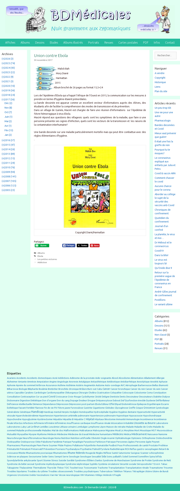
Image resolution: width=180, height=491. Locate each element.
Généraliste (13, 412)
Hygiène (113, 412)
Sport (40, 460)
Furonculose (77, 407)
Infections (28, 423)
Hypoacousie (135, 415)
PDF (145, 42)
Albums (25, 42)
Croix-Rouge (74, 396)
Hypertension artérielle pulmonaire (71, 415)
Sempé (58, 456)
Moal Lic (119, 430)
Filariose (39, 407)
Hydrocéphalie (101, 412)
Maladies (46, 430)
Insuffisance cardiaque (79, 423)
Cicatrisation (103, 392)
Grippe (139, 407)
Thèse (60, 467)
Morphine (129, 430)
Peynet (155, 441)
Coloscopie (128, 392)
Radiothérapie (117, 449)
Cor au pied (42, 396)
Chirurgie (83, 392)
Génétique (25, 412)
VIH (82, 475)
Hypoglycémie (29, 419)
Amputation (43, 381)
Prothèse (163, 445)
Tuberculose (106, 471)
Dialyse (166, 396)
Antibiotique (113, 381)
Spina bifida (155, 456)
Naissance (152, 434)
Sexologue (85, 456)
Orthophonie (148, 438)
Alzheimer (12, 381)
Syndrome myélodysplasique (50, 464)
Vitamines (89, 475)
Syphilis (94, 464)
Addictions (63, 378)
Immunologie (133, 419)
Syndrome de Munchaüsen (116, 460)
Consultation (13, 396)
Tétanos (127, 471)
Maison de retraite (116, 426)
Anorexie (73, 381)
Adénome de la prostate (82, 378)
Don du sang (63, 400)
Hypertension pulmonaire (103, 415)
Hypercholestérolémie (27, 415)
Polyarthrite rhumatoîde (96, 445)
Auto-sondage (112, 385)
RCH (127, 449)
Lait (29, 426)
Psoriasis (60, 449)
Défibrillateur (163, 400)
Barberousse (145, 385)
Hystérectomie (44, 419)
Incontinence (146, 419)
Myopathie (22, 434)
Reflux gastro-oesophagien (144, 449)
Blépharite (33, 389)
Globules (109, 407)
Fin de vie (49, 407)
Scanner (144, 453)
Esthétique (12, 407)
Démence (37, 404)
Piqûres (68, 445)
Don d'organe (49, 400)
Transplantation (116, 467)
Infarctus (18, 423)
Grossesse (149, 407)
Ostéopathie (13, 441)
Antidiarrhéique (128, 381)
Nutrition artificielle (81, 438)
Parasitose (89, 441)
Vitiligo (99, 475)
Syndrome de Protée (141, 460)
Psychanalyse (73, 449)
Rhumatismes (60, 453)
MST (153, 430)
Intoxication (117, 423)
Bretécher (53, 389)
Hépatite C (79, 419)
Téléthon (118, 471)
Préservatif (37, 449)
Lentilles (44, 426)
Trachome (103, 467)
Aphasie (163, 381)
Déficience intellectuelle (19, 404)
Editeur (105, 404)
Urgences (12, 475)
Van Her (54, 475)
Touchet (74, 467)
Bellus (155, 385)
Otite (38, 441)
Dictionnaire (13, 400)
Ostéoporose (28, 441)
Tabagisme (13, 467)
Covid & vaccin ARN (165, 173)
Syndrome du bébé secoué (20, 464)
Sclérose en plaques (17, 456)
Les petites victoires (47, 259)
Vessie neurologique (69, 475)
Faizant (22, 407)
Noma (57, 438)
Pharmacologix (163, 120)
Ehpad (118, 404)
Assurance (51, 385)
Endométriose (129, 404)
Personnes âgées (125, 441)
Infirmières (60, 423)
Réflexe (107, 453)
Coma (150, 392)
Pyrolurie (105, 449)
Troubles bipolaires (17, 471)
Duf (123, 400)
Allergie (160, 378)
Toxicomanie (90, 467)
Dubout (116, 400)
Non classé (161, 334)
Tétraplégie (138, 471)
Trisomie (168, 467)
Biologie (23, 389)
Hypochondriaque (152, 415)
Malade (130, 426)
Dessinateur (132, 396)
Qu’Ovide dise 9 (163, 268)
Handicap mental (52, 412)
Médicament (139, 434)
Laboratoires (14, 426)
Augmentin (89, 385)
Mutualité (12, 434)
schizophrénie (156, 453)
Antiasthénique (98, 381)
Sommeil (133, 456)
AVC (123, 385)
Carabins (28, 392)
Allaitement (150, 378)
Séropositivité (144, 464)
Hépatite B (68, 419)
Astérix (80, 385)
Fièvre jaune (64, 407)
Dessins (39, 42)
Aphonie (11, 385)
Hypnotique (122, 415)
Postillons (160, 299)
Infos (157, 42)
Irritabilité (128, 423)
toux (80, 467)
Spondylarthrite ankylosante (21, 460)
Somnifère (143, 456)
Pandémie (57, 441)
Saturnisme (124, 453)
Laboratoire (162, 423)
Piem (39, 445)
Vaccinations (43, 475)
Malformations (71, 430)
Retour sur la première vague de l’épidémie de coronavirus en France (165, 280)
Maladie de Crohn (143, 426)
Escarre (165, 404)
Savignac (135, 453)
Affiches (10, 42)
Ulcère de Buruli (160, 471)
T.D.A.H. (156, 464)
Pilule (60, 445)
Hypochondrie (14, 419)
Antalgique (84, 381)
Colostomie (140, 392)
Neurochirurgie (14, 438)
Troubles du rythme (38, 471)
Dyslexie (150, 400)
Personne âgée (143, 441)
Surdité (70, 460)
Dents (123, 396)
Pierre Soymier (49, 445)
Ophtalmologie (123, 438)
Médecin (51, 434)
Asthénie (71, 385)
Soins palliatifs (114, 456)
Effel (111, 404)
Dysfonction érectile (135, 400)
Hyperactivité (144, 412)
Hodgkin (74, 412)
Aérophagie (131, 385)
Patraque (111, 441)
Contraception (28, 396)
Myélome (42, 434)
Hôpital (90, 419)
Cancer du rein (137, 389)
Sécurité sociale (128, 464)
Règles (99, 453)
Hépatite (57, 419)
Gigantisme (99, 407)
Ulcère (148, 471)
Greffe (132, 407)
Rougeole (90, 453)
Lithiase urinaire (68, 426)
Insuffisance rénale (100, 423)
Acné (55, 378)
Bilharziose (12, 389)
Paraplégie (77, 441)
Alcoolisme (124, 378)
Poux (120, 445)
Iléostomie (110, 419)
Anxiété (154, 381)
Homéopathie (86, 412)
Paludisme (46, 441)
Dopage (74, 400)
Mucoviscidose (164, 430)
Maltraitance (85, 430)
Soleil (125, 456)
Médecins (117, 434)
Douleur (83, 400)
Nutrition (65, 438)
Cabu (99, 389)
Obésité (95, 438)
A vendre (159, 73)
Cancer (106, 389)
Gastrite (88, 407)
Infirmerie (39, 423)
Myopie (32, 434)
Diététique (36, 400)
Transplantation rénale (137, 467)
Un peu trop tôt (163, 107)
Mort (136, 430)
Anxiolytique (143, 381)
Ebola (40, 256)
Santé (115, 452)
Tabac (164, 464)
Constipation (159, 392)
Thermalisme (39, 467)
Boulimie (43, 389)
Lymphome (93, 426)
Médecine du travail (78, 434)
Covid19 (159, 250)
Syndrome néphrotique (77, 464)
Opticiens (136, 438)
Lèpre (103, 426)
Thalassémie (25, 467)
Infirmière (49, 423)
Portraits (93, 42)
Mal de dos (57, 430)
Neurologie (48, 438)
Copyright (160, 77)
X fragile (116, 475)
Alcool (115, 378)
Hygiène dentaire (127, 412)
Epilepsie (142, 404)
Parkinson (100, 441)
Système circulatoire (108, 464)
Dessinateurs (146, 396)
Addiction (42, 262)
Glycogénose (121, 407)
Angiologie (62, 381)
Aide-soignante (103, 378)
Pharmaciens (13, 445)
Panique (67, 441)
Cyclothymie (87, 396)
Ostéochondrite (164, 438)
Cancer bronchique (120, 389)
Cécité (98, 396)
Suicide (62, 460)
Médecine (62, 434)
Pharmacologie (28, 445)
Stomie (47, 460)
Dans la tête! (161, 255)
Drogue (91, 400)
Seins (51, 456)
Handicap (37, 411)
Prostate (153, 445)
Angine (53, 381)
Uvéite (32, 475)
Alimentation (137, 378)
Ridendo (80, 452)
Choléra (92, 392)
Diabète (157, 396)
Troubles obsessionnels (60, 471)
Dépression (62, 404)
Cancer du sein (152, 389)
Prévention (49, 449)
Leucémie (54, 426)
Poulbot (113, 445)
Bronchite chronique (68, 389)
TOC (66, 467)
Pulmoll (96, 449)
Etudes (54, 42)
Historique (160, 82)
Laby (23, 426)
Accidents (21, 378)
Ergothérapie (154, 404)
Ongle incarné (107, 438)
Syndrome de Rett (161, 460)
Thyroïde (51, 467)
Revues (108, 42)
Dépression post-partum (82, 404)
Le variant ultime (163, 304)
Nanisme (162, 434)
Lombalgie (81, 426)
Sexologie (74, 456)
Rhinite (21, 453)
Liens (157, 86)
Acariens (11, 378)
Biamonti (163, 385)
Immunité (121, 419)
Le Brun (35, 426)
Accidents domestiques (39, 378)
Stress (54, 460)
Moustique (145, 430)
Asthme (61, 385)
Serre (65, 456)
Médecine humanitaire (100, 434)
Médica (127, 434)
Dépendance (49, 404)
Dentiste (114, 396)
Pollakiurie (77, 445)
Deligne (106, 396)
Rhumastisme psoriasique (39, 453)
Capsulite (19, 392)
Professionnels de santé (135, 445)
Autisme (100, 385)
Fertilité (30, 407)
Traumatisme (156, 467)
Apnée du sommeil (26, 385)
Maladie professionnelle (29, 430)
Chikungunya (71, 392)
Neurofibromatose (32, 438)
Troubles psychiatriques (86, 471)
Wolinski (107, 475)
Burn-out (91, 389)
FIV (55, 407)
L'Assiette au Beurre (144, 423)
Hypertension (46, 415)
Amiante (22, 381)
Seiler (45, 456)
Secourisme (35, 456)
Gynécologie (162, 407)
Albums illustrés (73, 42)
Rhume (71, 452)
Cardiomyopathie (55, 392)
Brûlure (83, 389)
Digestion (25, 400)
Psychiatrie (86, 449)
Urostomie (23, 475)
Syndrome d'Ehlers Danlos (88, 460)
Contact (170, 42)
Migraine (110, 430)
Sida (104, 456)
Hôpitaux (99, 419)
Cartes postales (128, 42)
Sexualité (96, 456)
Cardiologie (40, 392)
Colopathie (116, 392)
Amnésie (31, 381)
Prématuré (25, 449)
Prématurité (13, 449)
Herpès (65, 412)
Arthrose (40, 385)
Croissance (61, 396)
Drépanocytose (104, 400)
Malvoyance (99, 430)
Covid (51, 396)
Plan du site (161, 91)
